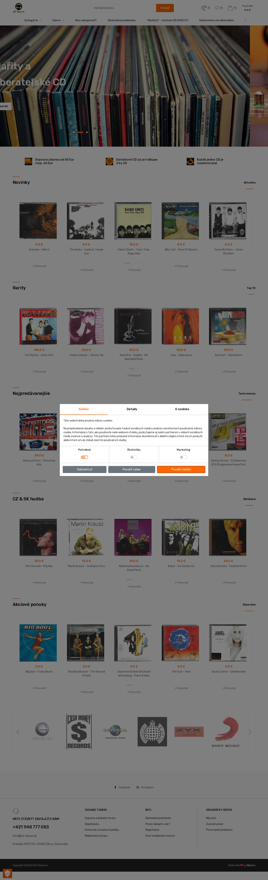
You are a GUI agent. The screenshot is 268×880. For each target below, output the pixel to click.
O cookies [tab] (182, 409)
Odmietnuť (84, 469)
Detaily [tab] (132, 409)
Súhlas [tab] (84, 409)
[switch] (134, 457)
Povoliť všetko (181, 469)
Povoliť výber (132, 469)
